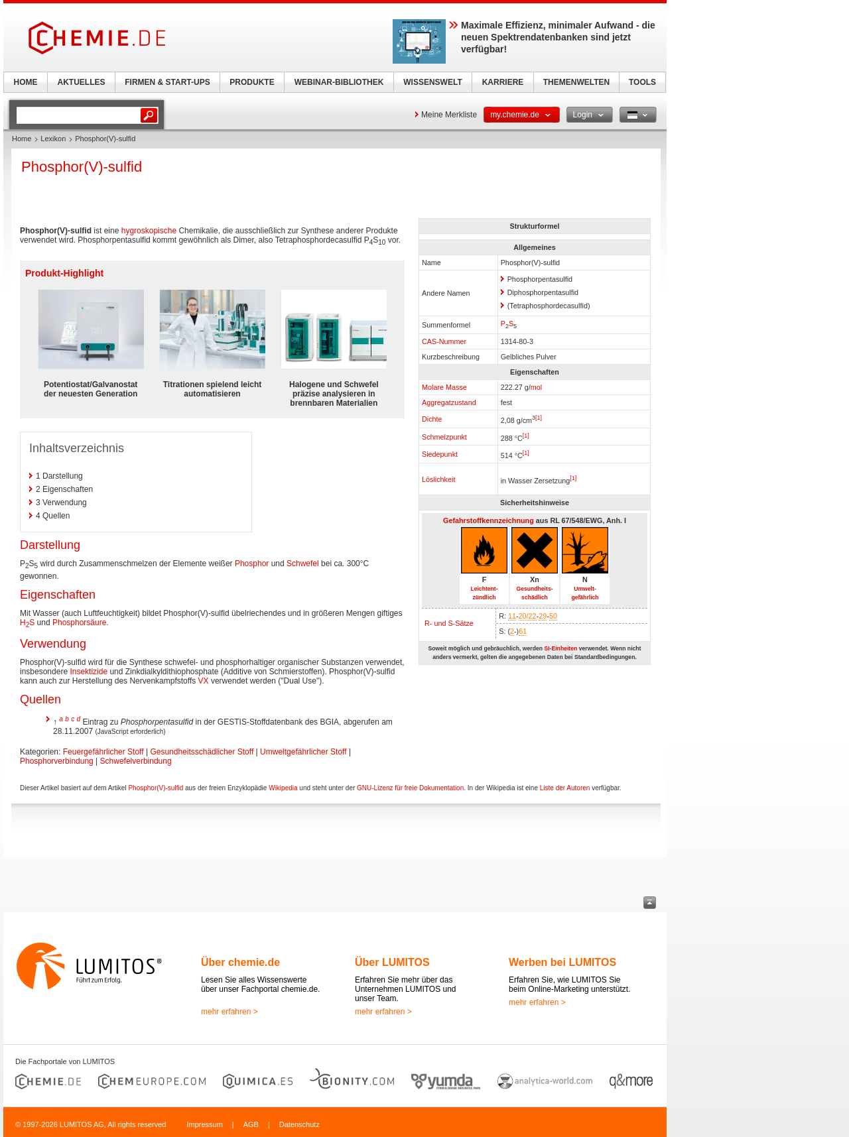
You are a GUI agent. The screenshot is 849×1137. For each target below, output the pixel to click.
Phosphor (252, 563)
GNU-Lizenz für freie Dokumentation (410, 788)
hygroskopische (148, 230)
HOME (26, 82)
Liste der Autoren (565, 788)
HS (27, 622)
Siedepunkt (440, 454)
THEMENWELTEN (576, 82)
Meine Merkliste (449, 114)
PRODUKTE (251, 82)
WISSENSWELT (432, 82)
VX (203, 681)
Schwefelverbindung (136, 761)
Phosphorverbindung (57, 761)
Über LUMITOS (392, 962)
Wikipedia (283, 788)
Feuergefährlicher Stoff (103, 751)
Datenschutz (299, 1124)
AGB (251, 1124)
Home (21, 139)
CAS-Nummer (444, 341)
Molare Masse (444, 387)
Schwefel (303, 563)
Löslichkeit (438, 479)
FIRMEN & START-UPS (167, 82)
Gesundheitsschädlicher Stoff (201, 751)
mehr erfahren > (229, 1011)
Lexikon (53, 139)
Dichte (432, 419)
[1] (538, 417)
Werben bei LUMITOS (562, 962)
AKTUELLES (81, 82)
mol (536, 387)
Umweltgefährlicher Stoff (303, 751)
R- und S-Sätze (449, 623)
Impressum (204, 1124)
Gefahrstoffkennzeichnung (488, 520)
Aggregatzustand (449, 402)
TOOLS (642, 82)
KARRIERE (503, 82)
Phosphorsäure (79, 622)
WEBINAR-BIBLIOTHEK (339, 82)
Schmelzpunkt (444, 437)
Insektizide (88, 671)
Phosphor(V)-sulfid (155, 788)
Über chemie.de (240, 962)
